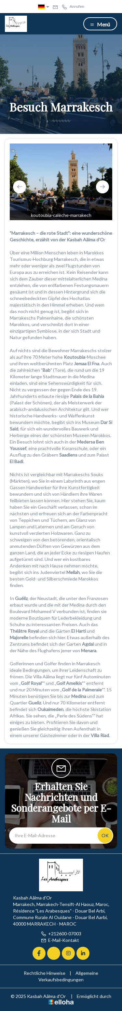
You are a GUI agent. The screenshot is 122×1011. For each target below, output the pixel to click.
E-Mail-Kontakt (60, 940)
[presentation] (19, 186)
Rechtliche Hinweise (44, 973)
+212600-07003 (61, 933)
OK (105, 835)
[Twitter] (53, 953)
